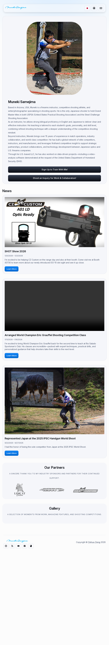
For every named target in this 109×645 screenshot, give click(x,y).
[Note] (101, 637)
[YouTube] (101, 619)
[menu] (101, 8)
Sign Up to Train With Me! (55, 169)
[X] (12, 631)
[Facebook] (101, 628)
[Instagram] (101, 602)
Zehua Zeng (94, 627)
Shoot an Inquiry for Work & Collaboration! (54, 178)
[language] (87, 8)
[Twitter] (101, 611)
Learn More (12, 269)
